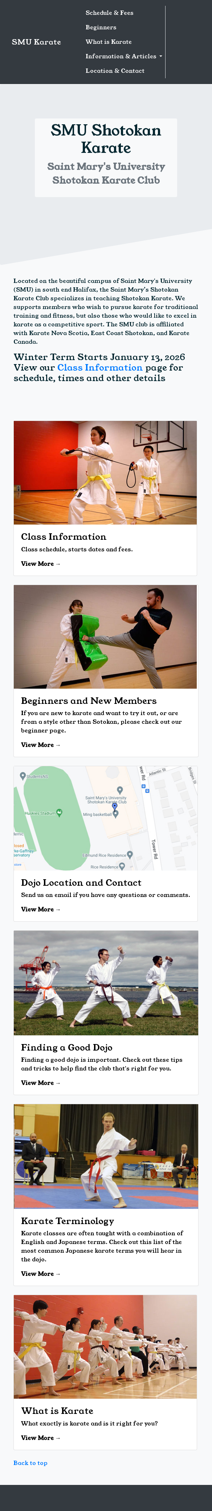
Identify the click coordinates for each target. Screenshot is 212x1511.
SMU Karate (36, 42)
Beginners (101, 27)
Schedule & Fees (110, 13)
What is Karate (109, 42)
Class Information (100, 368)
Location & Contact (115, 71)
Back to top (30, 1463)
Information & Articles (122, 56)
